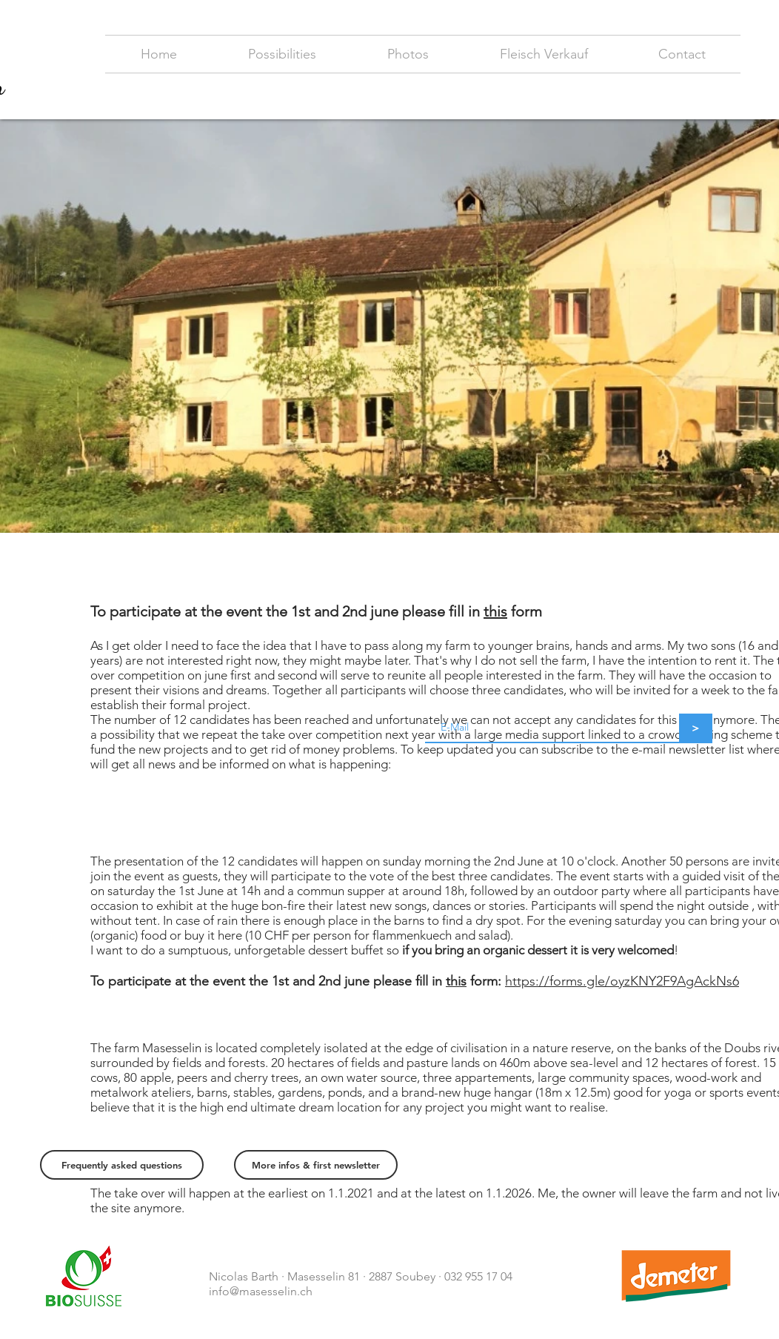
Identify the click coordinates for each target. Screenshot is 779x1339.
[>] (695, 728)
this (495, 611)
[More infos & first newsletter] (316, 1165)
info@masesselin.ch (260, 1291)
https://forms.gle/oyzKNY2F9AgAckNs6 (622, 981)
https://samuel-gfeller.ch (482, 1290)
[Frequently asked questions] (122, 1165)
